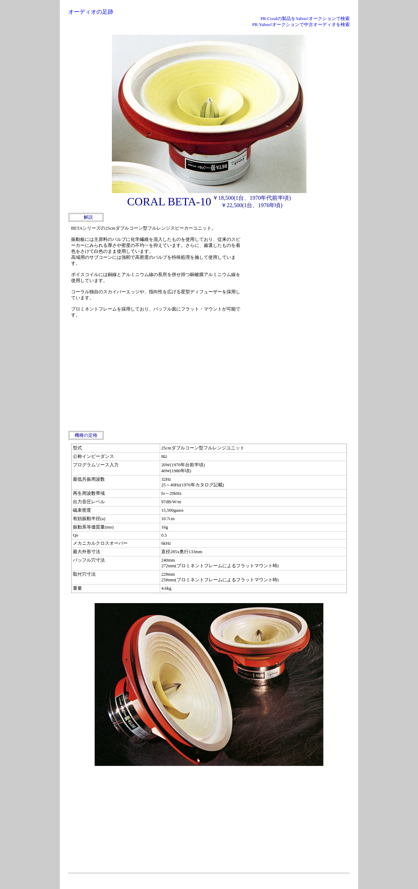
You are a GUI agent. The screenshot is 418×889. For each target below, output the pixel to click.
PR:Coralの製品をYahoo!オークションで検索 (305, 18)
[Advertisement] (297, 268)
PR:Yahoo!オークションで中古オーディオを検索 (301, 24)
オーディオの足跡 (90, 12)
